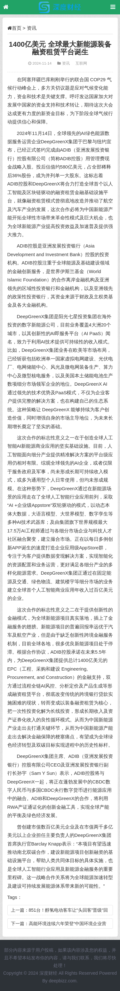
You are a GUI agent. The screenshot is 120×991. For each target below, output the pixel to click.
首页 (16, 28)
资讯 (31, 28)
